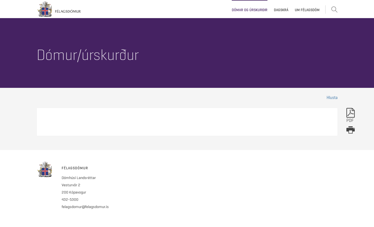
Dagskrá (281, 10)
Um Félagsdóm (307, 10)
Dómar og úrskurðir (249, 10)
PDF (350, 115)
